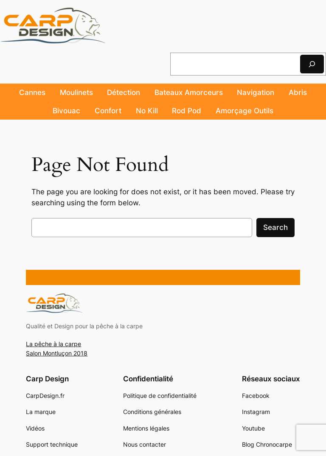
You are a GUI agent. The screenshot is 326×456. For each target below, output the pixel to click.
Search (275, 227)
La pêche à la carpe (53, 343)
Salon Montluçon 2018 (56, 353)
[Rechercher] (312, 64)
